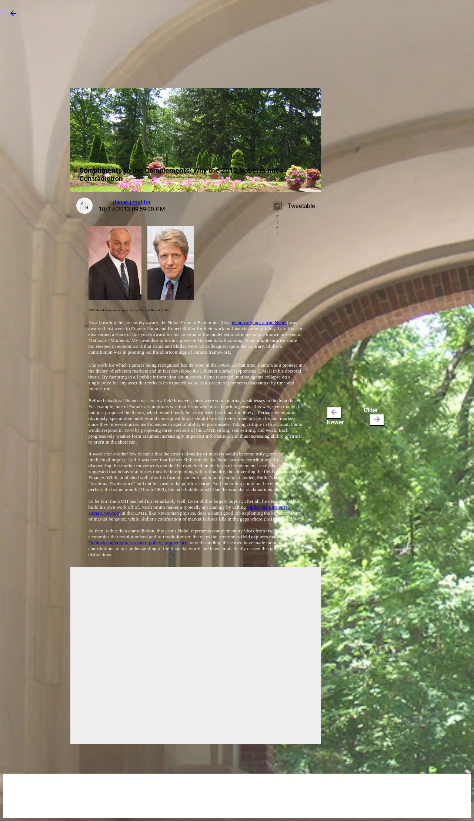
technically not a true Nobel (259, 322)
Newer (335, 416)
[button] (13, 15)
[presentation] (334, 413)
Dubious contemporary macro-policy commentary (138, 542)
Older (374, 416)
